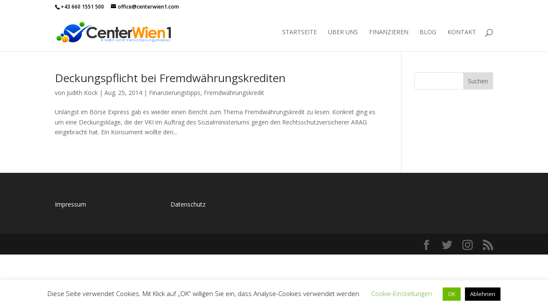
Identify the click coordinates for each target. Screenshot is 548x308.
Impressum (70, 204)
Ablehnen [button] (482, 294)
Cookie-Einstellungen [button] (401, 293)
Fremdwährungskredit (234, 93)
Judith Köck (82, 93)
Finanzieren (388, 32)
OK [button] (452, 294)
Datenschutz (188, 204)
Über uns (343, 32)
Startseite (299, 32)
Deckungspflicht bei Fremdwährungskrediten (170, 78)
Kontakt (461, 32)
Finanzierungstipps (174, 93)
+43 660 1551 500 (82, 6)
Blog (428, 32)
